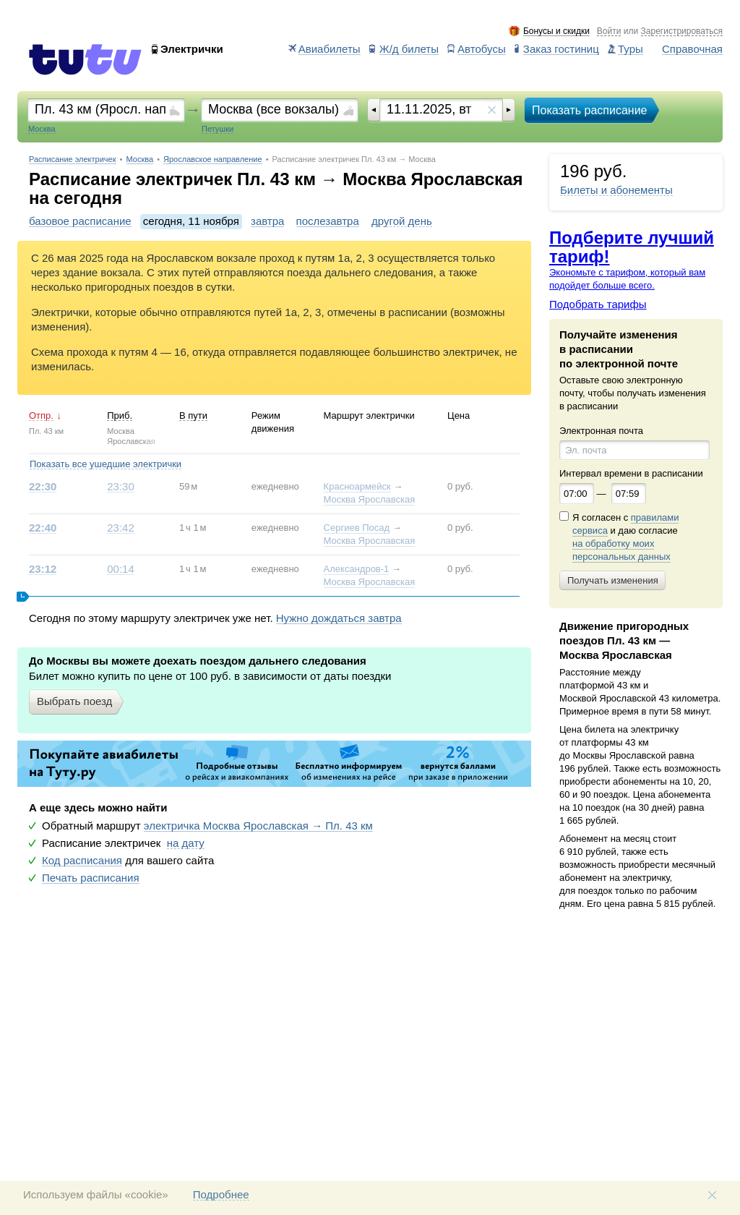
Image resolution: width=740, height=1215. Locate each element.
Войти (609, 31)
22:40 (42, 528)
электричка (258, 826)
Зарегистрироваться (682, 31)
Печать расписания (90, 878)
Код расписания (82, 860)
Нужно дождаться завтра (339, 618)
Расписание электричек (72, 159)
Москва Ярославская (370, 499)
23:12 (42, 569)
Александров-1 (357, 568)
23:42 (120, 528)
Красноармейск (357, 486)
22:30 (42, 487)
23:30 (120, 487)
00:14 (120, 569)
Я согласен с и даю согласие (625, 537)
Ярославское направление (212, 159)
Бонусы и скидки (556, 31)
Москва (140, 159)
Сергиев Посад (357, 527)
